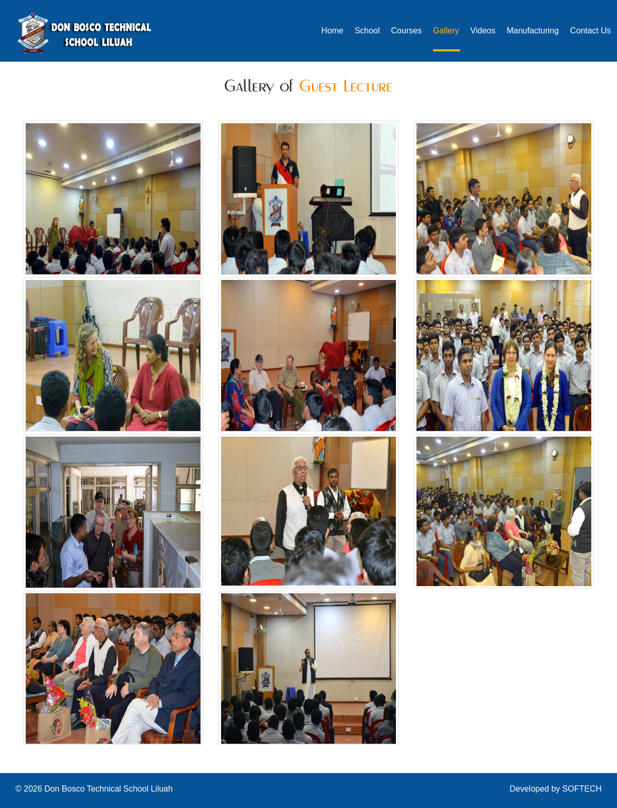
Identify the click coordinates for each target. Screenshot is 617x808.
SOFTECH (582, 788)
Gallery (446, 30)
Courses (406, 30)
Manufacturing (532, 30)
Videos (483, 30)
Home (332, 30)
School (367, 30)
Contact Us (590, 30)
